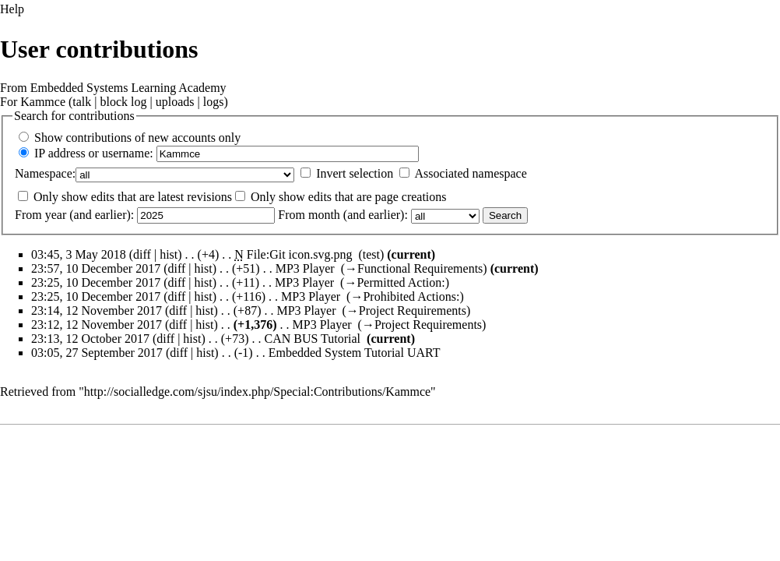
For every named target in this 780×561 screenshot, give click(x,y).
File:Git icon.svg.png (300, 254)
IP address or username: (93, 153)
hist (168, 254)
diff (177, 268)
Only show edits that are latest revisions (132, 196)
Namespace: (45, 173)
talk (81, 101)
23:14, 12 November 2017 (96, 310)
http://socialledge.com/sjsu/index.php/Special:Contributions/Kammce (257, 391)
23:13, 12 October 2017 (90, 338)
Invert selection (354, 173)
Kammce (42, 101)
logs (213, 101)
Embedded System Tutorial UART (355, 352)
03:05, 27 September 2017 (97, 352)
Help (12, 9)
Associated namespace (470, 173)
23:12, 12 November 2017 (96, 324)
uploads (175, 101)
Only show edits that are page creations (348, 196)
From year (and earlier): (74, 214)
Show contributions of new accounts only (137, 137)
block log (123, 101)
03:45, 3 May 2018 (78, 254)
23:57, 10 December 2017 (95, 268)
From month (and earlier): (343, 214)
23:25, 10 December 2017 (95, 282)
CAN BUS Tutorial (312, 338)
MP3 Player (305, 268)
